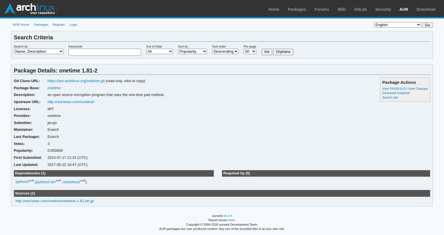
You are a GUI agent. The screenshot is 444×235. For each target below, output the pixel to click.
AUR (404, 9)
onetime (54, 88)
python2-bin (46, 182)
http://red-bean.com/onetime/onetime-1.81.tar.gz (55, 201)
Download (426, 9)
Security (383, 9)
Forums (322, 9)
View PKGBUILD (394, 88)
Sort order (219, 46)
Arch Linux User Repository (31, 8)
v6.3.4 (227, 215)
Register (59, 24)
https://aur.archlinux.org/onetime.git (76, 81)
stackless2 (71, 182)
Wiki (342, 9)
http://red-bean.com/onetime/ (71, 102)
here (232, 220)
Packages (297, 9)
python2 (22, 182)
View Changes (418, 88)
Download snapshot (395, 93)
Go (267, 52)
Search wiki (390, 97)
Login (73, 24)
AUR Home (21, 24)
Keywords (75, 46)
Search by (21, 46)
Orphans (283, 52)
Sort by (183, 46)
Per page (250, 46)
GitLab (360, 9)
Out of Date (154, 46)
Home (273, 9)
